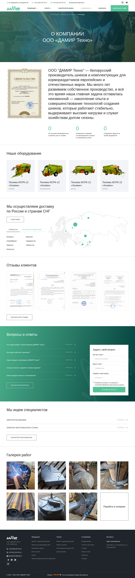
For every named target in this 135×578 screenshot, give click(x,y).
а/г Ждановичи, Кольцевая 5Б (18, 2)
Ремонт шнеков (62, 545)
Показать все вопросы (20, 385)
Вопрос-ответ (86, 551)
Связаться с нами (119, 8)
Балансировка (61, 551)
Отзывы (84, 548)
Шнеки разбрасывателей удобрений (43, 558)
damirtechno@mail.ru (78, 2)
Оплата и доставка (88, 545)
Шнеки (34, 555)
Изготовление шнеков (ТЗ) (65, 548)
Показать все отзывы (19, 317)
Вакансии (85, 555)
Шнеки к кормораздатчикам (41, 541)
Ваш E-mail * (97, 364)
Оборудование (86, 541)
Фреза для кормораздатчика (41, 545)
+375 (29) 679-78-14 (40, 2)
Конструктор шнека (66, 8)
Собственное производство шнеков (62, 14)
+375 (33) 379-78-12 (58, 2)
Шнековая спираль (38, 548)
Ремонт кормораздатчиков (65, 541)
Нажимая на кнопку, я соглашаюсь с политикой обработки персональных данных (109, 384)
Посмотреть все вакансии (21, 437)
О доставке (15, 219)
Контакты (102, 8)
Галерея (84, 558)
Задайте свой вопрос (101, 373)
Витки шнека (36, 551)
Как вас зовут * (98, 355)
